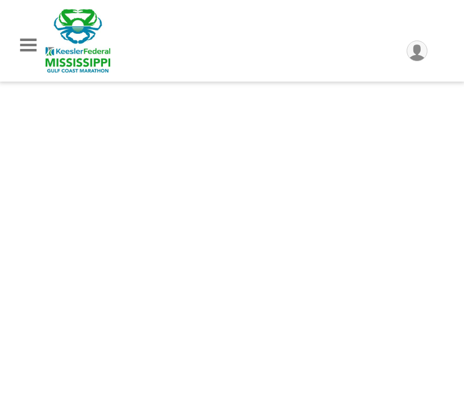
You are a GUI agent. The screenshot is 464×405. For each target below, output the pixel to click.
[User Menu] (417, 50)
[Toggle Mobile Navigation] (28, 45)
